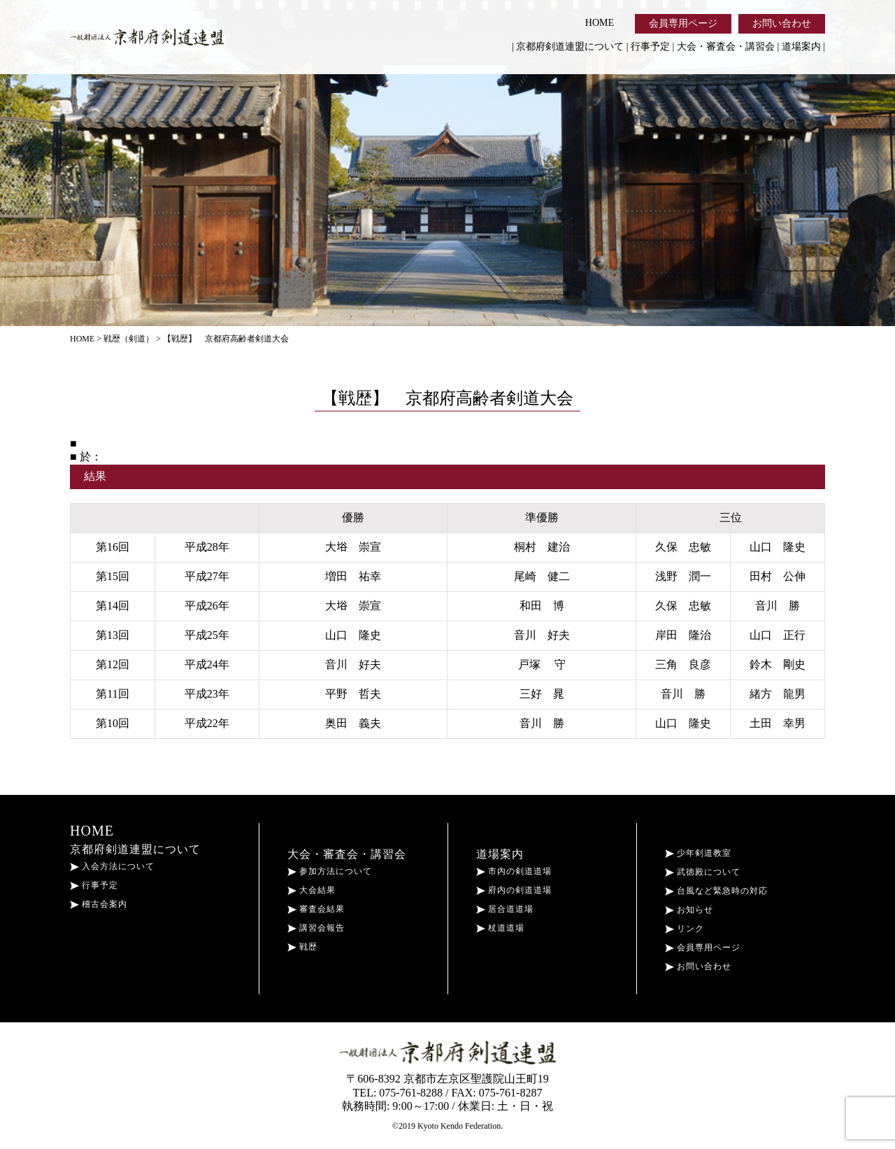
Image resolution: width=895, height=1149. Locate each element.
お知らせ (689, 910)
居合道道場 (505, 909)
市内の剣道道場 (514, 871)
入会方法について (112, 866)
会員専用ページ (683, 23)
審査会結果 (316, 909)
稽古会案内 (98, 904)
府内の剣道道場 (514, 890)
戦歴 (302, 947)
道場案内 (801, 46)
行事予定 (650, 46)
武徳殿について (702, 872)
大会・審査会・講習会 (726, 46)
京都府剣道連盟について (570, 46)
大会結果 (311, 890)
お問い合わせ (781, 23)
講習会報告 (316, 928)
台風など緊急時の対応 (716, 891)
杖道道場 (500, 928)
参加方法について (329, 871)
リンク (684, 928)
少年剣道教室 (698, 853)
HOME (599, 22)
